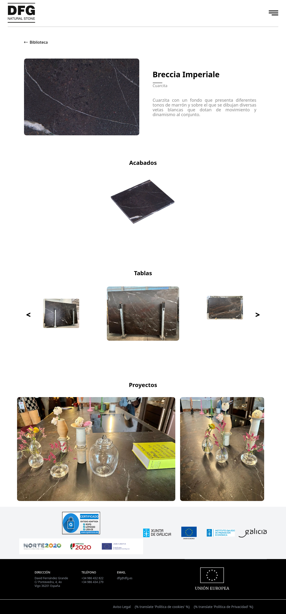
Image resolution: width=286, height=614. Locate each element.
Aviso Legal (122, 606)
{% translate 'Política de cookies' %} (162, 606)
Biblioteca (39, 42)
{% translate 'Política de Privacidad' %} (223, 606)
